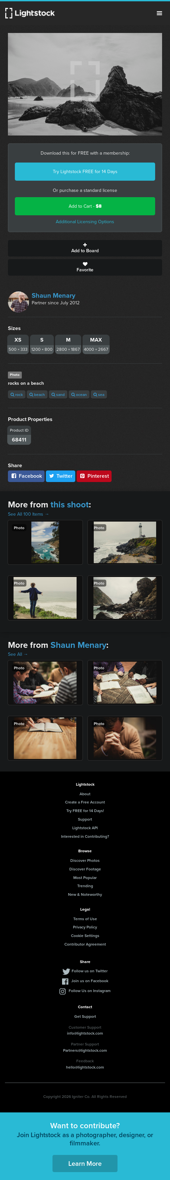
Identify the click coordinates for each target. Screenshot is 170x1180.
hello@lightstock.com (85, 1067)
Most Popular (85, 877)
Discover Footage (85, 869)
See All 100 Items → (28, 514)
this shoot (70, 504)
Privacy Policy (85, 927)
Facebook (26, 476)
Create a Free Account (85, 802)
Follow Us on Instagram (90, 990)
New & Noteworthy (85, 894)
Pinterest (94, 476)
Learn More (85, 1163)
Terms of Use (85, 919)
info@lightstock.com (85, 1033)
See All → (18, 654)
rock (17, 394)
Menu (159, 13)
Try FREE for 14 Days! (85, 810)
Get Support (85, 1016)
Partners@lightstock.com (85, 1050)
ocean (79, 394)
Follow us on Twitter (90, 971)
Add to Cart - (85, 206)
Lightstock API (85, 828)
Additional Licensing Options (85, 221)
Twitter (61, 476)
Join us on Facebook (89, 980)
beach (37, 394)
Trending (85, 886)
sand (58, 394)
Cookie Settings (85, 935)
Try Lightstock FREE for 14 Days (85, 171)
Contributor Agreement (85, 944)
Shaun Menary (53, 295)
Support (85, 819)
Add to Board (85, 248)
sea (98, 394)
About (85, 794)
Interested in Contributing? (85, 836)
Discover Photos (85, 860)
